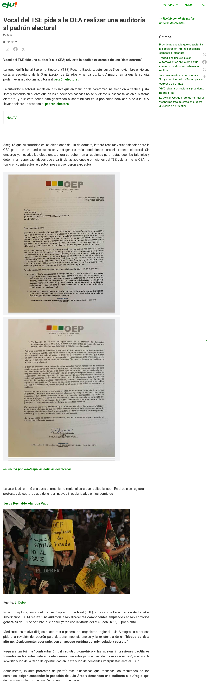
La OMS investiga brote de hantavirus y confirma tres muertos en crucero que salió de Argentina (182, 102)
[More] (204, 77)
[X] (23, 49)
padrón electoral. (57, 104)
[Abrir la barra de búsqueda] (203, 5)
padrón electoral (65, 79)
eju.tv (11, 117)
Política (7, 34)
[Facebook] (15, 49)
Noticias (172, 5)
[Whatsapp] (7, 49)
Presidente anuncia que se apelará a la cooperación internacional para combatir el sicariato (181, 48)
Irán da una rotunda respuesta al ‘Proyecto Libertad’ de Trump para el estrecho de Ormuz (181, 79)
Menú (192, 5)
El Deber (20, 602)
